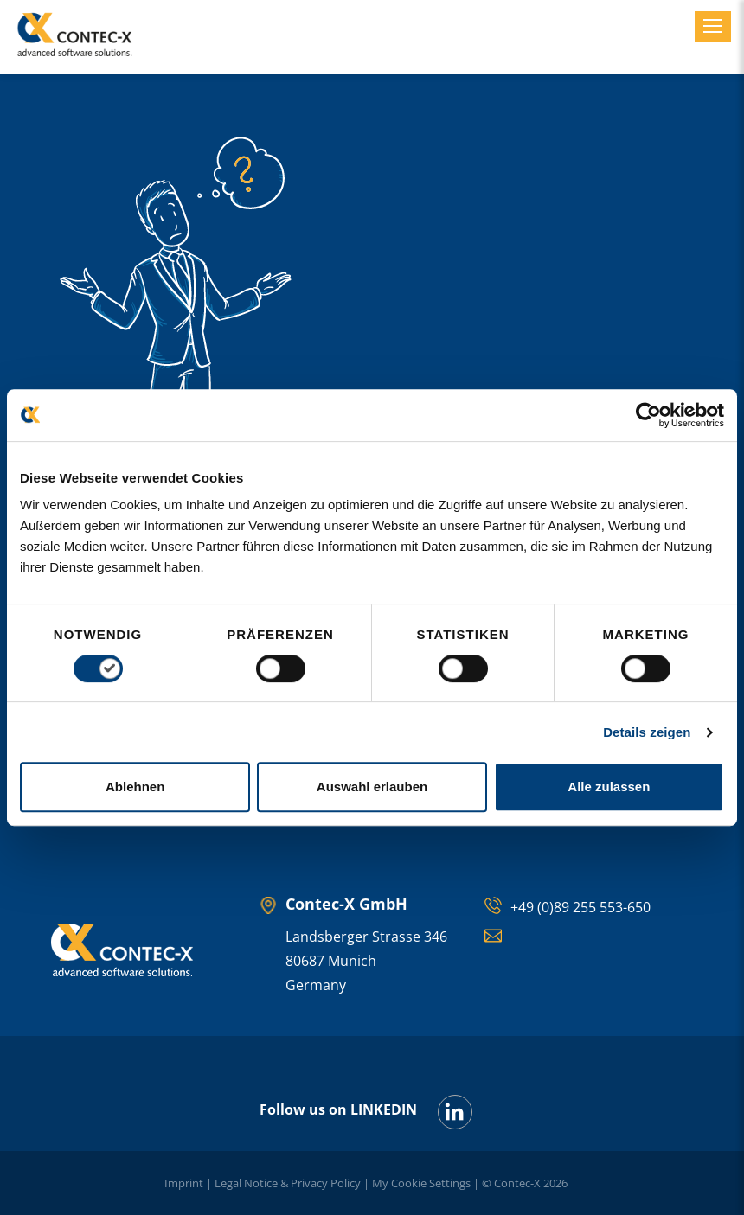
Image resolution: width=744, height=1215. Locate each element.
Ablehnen (135, 786)
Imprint (183, 1183)
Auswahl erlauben (372, 786)
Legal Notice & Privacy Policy (288, 1183)
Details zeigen (646, 732)
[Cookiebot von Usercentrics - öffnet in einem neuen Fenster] (648, 415)
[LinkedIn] (455, 1112)
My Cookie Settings (421, 1183)
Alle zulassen (609, 786)
